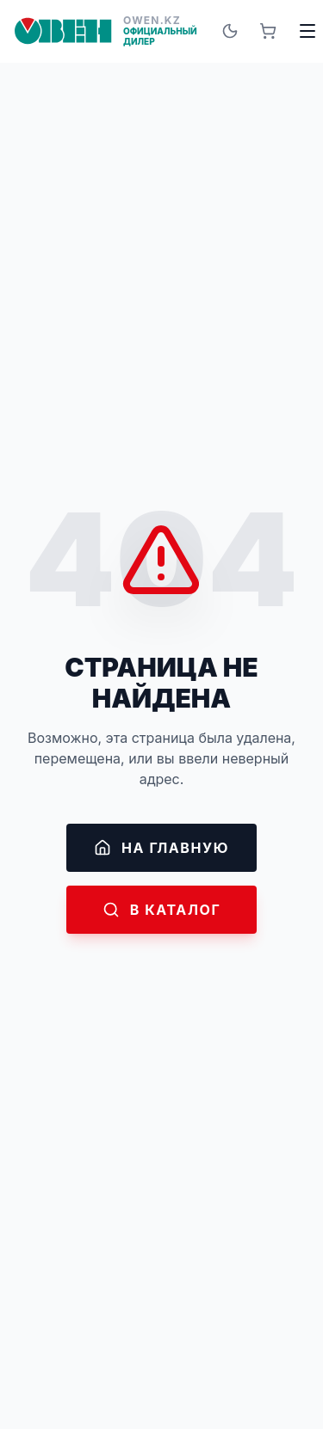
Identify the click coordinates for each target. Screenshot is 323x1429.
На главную (161, 847)
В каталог (161, 909)
